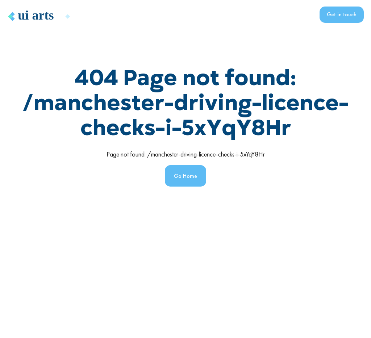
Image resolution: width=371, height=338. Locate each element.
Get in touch (342, 14)
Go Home (185, 176)
